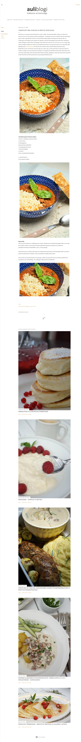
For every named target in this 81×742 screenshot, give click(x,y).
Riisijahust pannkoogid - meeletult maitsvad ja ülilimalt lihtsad (42, 724)
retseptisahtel (18, 19)
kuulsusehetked (46, 19)
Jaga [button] (2, 27)
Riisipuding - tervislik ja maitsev (30, 500)
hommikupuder (29, 46)
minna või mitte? (58, 19)
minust (37, 19)
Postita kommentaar (26, 414)
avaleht (9, 19)
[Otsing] (78, 5)
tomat (2, 38)
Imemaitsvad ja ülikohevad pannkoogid (33, 411)
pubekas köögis (29, 19)
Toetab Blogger (40, 737)
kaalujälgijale (4, 34)
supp (2, 36)
